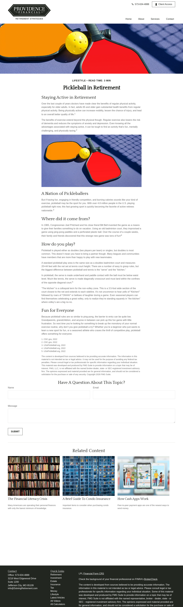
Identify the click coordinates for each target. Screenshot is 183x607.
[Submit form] (15, 431)
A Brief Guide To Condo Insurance (87, 499)
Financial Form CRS (93, 573)
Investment (56, 578)
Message (12, 406)
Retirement (56, 574)
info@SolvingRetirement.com (22, 588)
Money (53, 591)
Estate (53, 581)
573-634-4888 (140, 4)
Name (11, 387)
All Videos (55, 601)
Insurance (55, 584)
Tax (52, 588)
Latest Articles (57, 597)
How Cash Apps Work (133, 499)
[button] (128, 18)
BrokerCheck (150, 579)
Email (96, 387)
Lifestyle (54, 594)
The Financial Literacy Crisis (27, 499)
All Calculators (57, 604)
